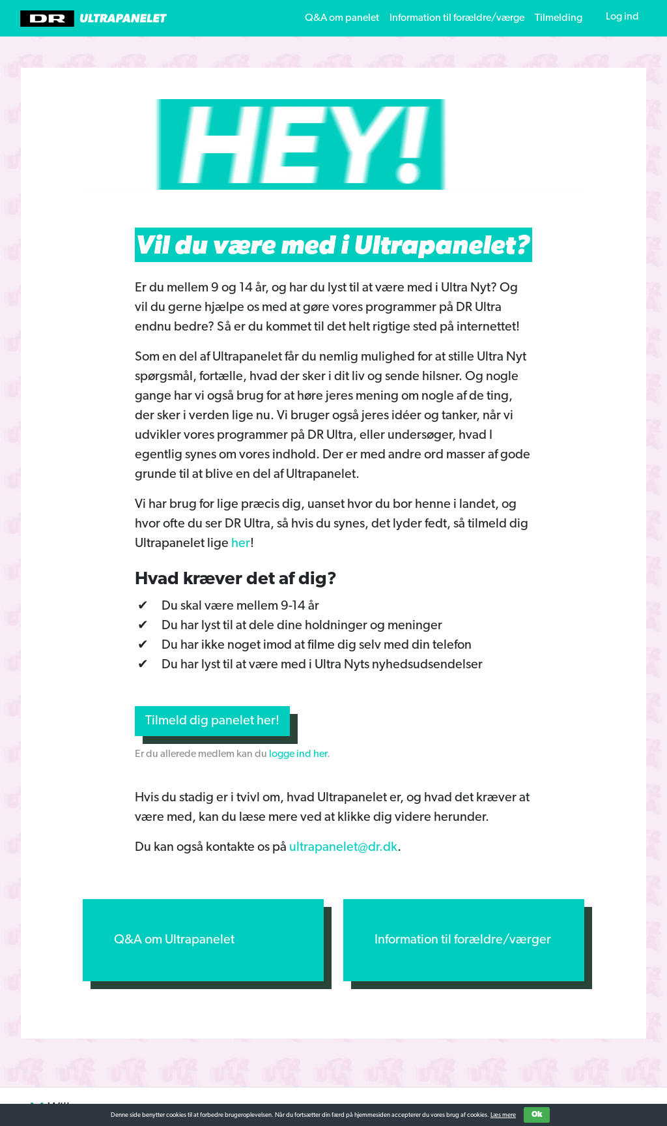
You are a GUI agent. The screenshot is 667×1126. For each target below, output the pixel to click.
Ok (537, 1115)
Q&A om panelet (342, 18)
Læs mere (503, 1115)
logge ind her (298, 754)
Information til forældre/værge (457, 18)
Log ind (622, 17)
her (240, 543)
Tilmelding (558, 18)
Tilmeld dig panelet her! (212, 721)
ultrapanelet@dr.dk (343, 847)
